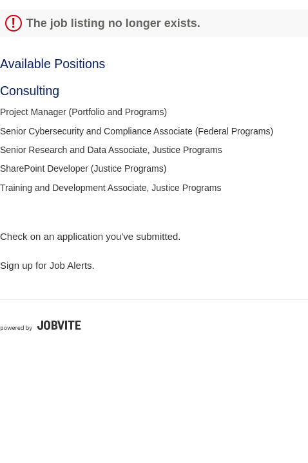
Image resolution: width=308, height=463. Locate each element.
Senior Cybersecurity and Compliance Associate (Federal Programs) (136, 131)
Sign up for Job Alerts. (47, 265)
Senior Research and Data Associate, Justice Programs (111, 150)
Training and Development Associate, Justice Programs (110, 188)
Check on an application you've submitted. (90, 236)
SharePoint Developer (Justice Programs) (83, 168)
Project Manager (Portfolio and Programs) (83, 112)
